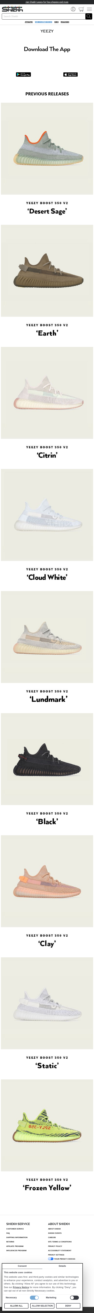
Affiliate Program (14, 1246)
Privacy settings (56, 1255)
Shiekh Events (55, 1233)
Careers (52, 1237)
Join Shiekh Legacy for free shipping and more (47, 2)
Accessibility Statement (59, 1251)
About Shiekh (54, 1229)
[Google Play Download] (23, 74)
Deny (68, 1306)
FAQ (8, 1233)
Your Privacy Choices (64, 1259)
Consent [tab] (22, 1266)
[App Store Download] (70, 74)
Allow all (16, 1306)
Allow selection (42, 1306)
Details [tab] (62, 1266)
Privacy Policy (55, 1246)
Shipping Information (17, 1237)
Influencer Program (16, 1251)
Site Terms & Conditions (60, 1242)
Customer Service (15, 1229)
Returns (10, 1242)
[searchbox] (47, 16)
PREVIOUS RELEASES (47, 94)
